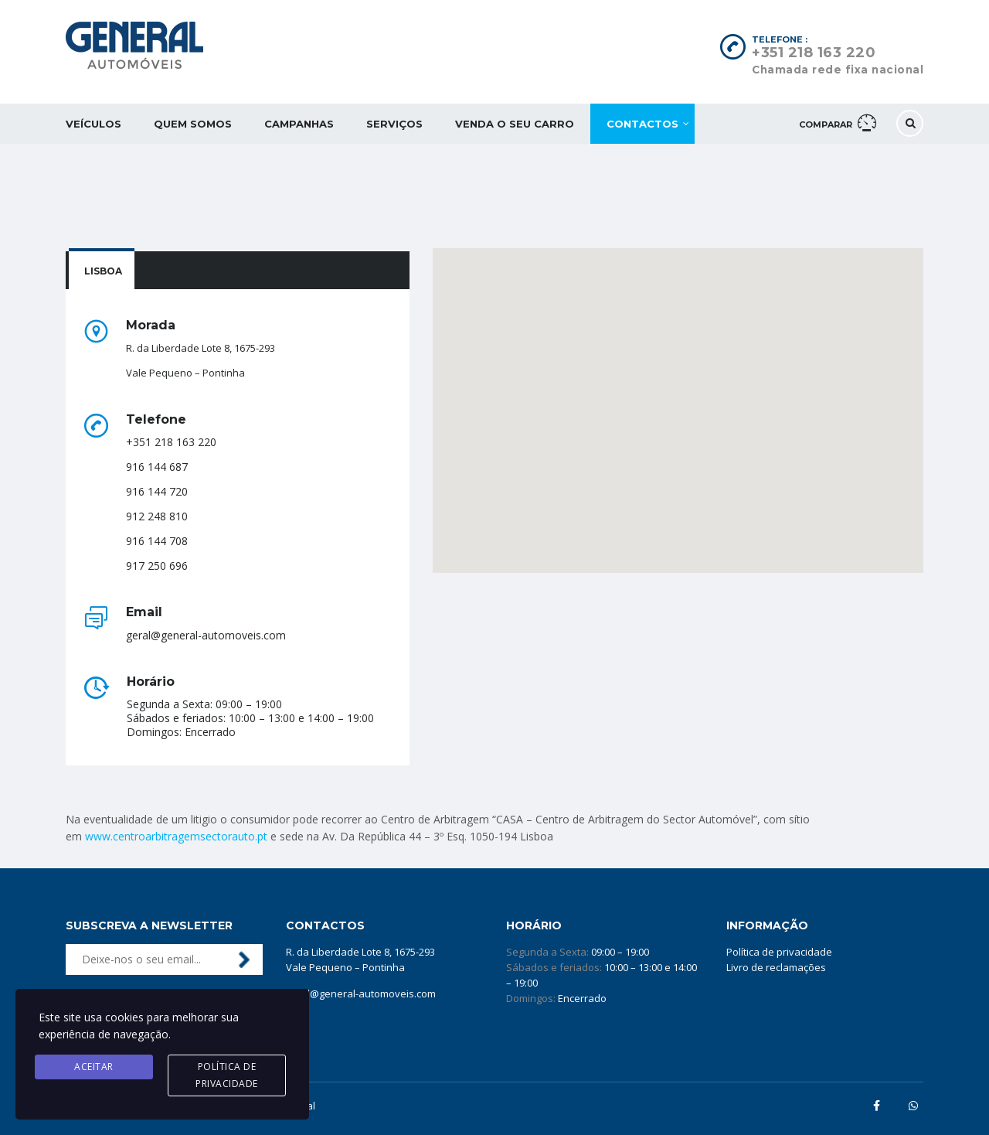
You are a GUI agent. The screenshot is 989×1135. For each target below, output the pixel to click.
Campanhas (299, 124)
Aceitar (94, 1066)
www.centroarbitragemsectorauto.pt (176, 836)
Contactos (642, 124)
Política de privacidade (779, 952)
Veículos (93, 124)
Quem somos (193, 124)
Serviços (394, 124)
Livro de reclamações (776, 967)
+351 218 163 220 (813, 52)
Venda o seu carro (514, 124)
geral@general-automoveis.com (361, 993)
